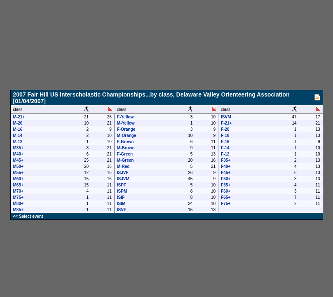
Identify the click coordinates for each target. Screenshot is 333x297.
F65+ (225, 197)
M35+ (18, 148)
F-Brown (125, 141)
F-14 (225, 148)
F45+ (225, 172)
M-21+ (19, 117)
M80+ (18, 203)
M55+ (18, 172)
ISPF (121, 185)
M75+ (18, 197)
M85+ (18, 209)
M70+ (18, 191)
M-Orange (126, 135)
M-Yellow (126, 123)
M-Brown (126, 148)
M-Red (123, 166)
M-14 (18, 135)
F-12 (225, 154)
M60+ (18, 179)
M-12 (18, 141)
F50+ (225, 179)
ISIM (121, 203)
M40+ (18, 154)
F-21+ (226, 123)
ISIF (120, 197)
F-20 (225, 129)
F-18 (225, 135)
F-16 (225, 141)
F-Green (125, 154)
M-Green (125, 160)
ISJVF (123, 172)
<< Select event (28, 216)
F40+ (225, 166)
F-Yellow (125, 117)
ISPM (122, 191)
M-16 (18, 129)
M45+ (18, 160)
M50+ (18, 166)
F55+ (225, 185)
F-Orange (126, 129)
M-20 (18, 123)
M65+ (18, 185)
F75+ (225, 203)
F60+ (225, 191)
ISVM (226, 117)
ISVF (121, 209)
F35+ (225, 160)
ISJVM (123, 179)
